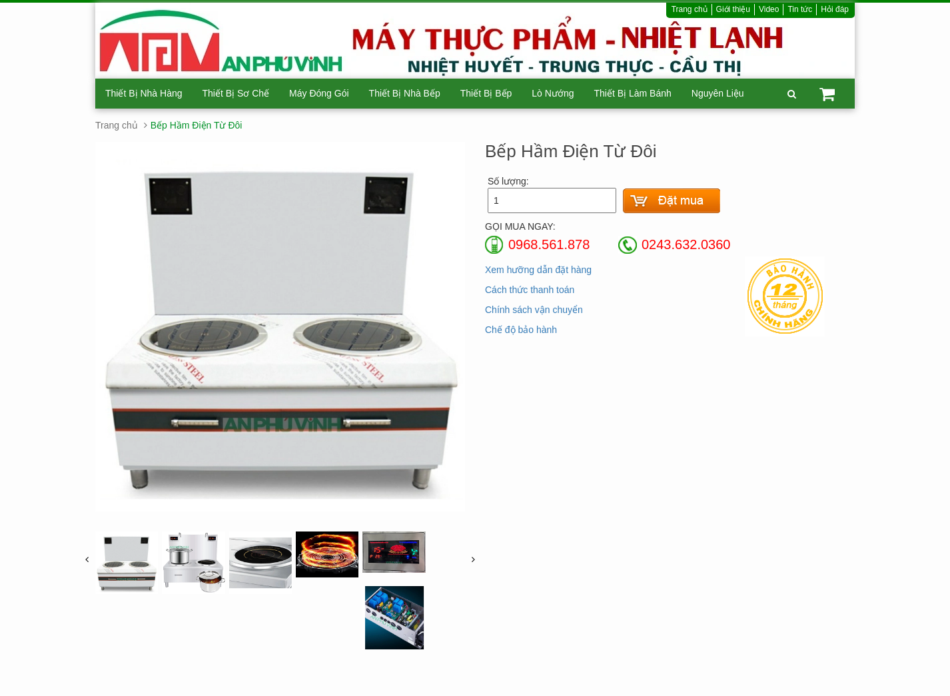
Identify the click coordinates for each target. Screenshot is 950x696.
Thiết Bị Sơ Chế (236, 93)
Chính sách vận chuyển (534, 309)
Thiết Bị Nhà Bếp (404, 93)
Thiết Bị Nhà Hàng (144, 93)
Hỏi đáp (835, 9)
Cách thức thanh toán (529, 289)
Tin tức (799, 9)
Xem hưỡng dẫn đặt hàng (538, 269)
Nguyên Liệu (718, 93)
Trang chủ (690, 9)
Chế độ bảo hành (521, 329)
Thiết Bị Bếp (486, 93)
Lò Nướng (553, 93)
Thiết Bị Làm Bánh (632, 93)
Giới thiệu (733, 9)
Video (769, 9)
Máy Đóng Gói (318, 93)
